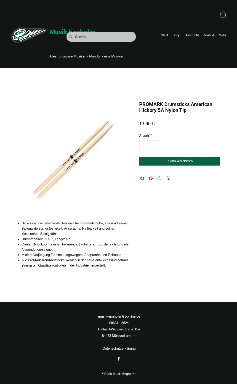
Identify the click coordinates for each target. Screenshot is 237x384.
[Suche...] (100, 37)
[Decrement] (143, 145)
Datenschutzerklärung (119, 348)
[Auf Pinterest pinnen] (151, 178)
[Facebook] (118, 359)
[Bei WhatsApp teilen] (159, 178)
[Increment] (156, 145)
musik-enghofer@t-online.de (119, 316)
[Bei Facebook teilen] (142, 178)
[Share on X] (168, 178)
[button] (223, 14)
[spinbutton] (149, 145)
